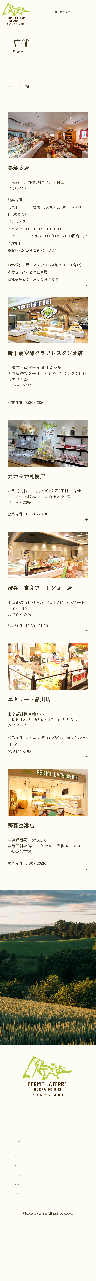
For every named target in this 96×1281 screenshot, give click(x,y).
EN (56, 11)
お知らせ (23, 1221)
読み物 (21, 1230)
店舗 (19, 1201)
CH (64, 11)
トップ (12, 86)
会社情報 (23, 1240)
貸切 (21, 1186)
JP (49, 11)
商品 (19, 1211)
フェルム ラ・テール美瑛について (46, 1173)
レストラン (26, 1180)
